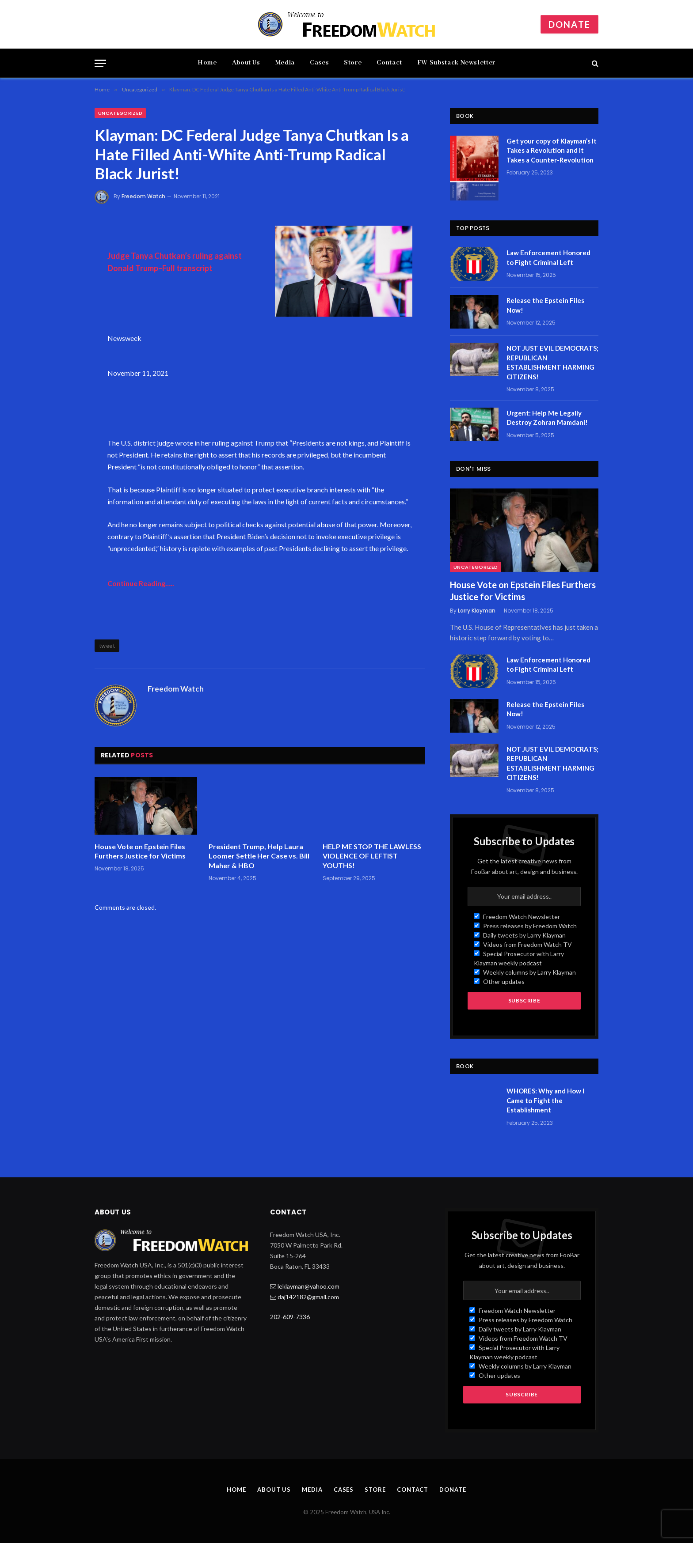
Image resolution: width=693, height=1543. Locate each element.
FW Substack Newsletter (456, 63)
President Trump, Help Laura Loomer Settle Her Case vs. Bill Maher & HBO (259, 856)
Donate (569, 24)
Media (285, 63)
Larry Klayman (476, 610)
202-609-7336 (290, 1316)
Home (207, 63)
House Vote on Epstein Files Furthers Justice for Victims (140, 851)
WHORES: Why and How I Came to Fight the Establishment (545, 1100)
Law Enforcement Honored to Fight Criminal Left (548, 257)
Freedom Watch (143, 196)
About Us (246, 63)
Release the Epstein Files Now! (545, 305)
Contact (389, 63)
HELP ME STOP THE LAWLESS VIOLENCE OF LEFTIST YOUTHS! (372, 856)
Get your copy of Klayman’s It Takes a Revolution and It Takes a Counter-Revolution (551, 150)
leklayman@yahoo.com (308, 1286)
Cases (319, 63)
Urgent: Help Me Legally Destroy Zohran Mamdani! (547, 417)
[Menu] (100, 63)
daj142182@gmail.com (308, 1297)
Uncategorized (120, 113)
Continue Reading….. (140, 583)
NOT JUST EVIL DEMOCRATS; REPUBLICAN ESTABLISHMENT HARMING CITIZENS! (552, 362)
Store (353, 63)
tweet (107, 645)
